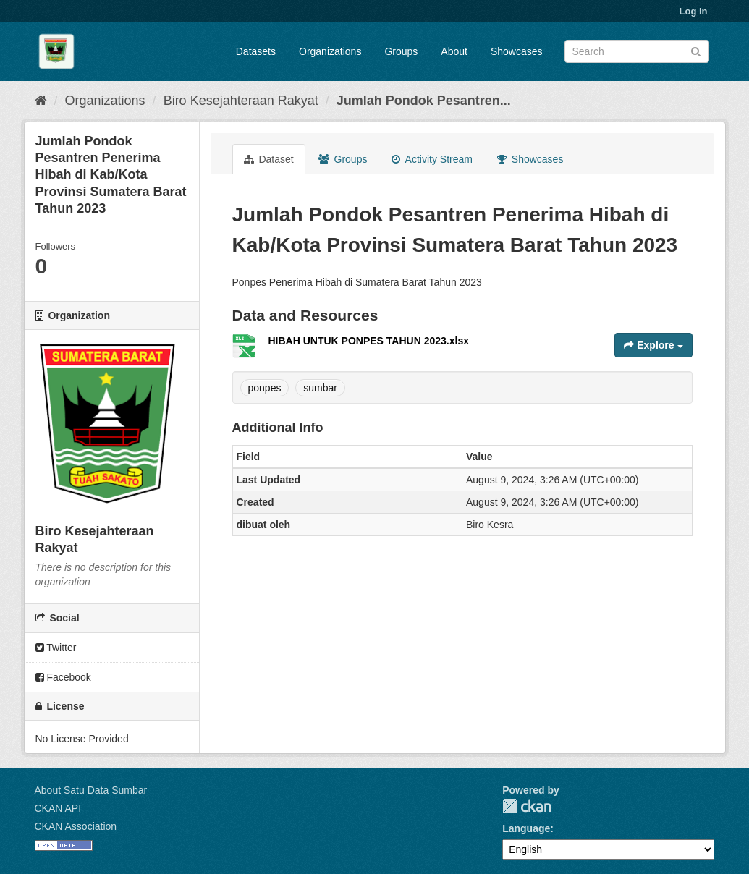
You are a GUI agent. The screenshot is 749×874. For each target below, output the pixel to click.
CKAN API (58, 808)
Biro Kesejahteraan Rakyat (241, 100)
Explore (653, 345)
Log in (694, 11)
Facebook (63, 677)
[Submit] (696, 50)
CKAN (526, 806)
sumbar (320, 388)
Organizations (330, 51)
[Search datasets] (636, 51)
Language (526, 828)
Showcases (517, 51)
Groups (401, 51)
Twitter (56, 647)
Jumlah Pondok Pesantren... (424, 100)
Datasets (256, 51)
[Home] (41, 100)
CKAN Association (76, 826)
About (454, 51)
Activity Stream (432, 159)
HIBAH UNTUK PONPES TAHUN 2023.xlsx (368, 341)
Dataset (269, 159)
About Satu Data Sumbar (91, 790)
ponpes (265, 388)
